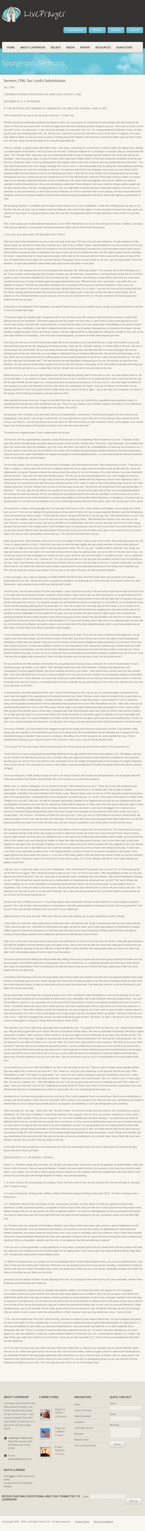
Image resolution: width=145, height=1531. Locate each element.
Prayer (85, 47)
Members (79, 1434)
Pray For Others (60, 1411)
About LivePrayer (32, 47)
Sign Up (134, 1501)
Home (11, 47)
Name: (113, 1403)
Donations (124, 47)
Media (70, 47)
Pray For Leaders (60, 1429)
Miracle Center (81, 1439)
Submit (116, 1444)
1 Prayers (59, 1435)
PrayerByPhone (75, 30)
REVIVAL (97, 30)
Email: (113, 1414)
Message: (115, 1425)
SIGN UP (134, 30)
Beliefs (56, 47)
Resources (103, 47)
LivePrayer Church (83, 1428)
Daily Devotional (82, 1416)
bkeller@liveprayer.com (20, 1459)
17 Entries (59, 1454)
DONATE (116, 30)
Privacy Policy (82, 1521)
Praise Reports (60, 1448)
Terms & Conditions (103, 1521)
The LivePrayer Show (85, 1445)
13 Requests (61, 1416)
